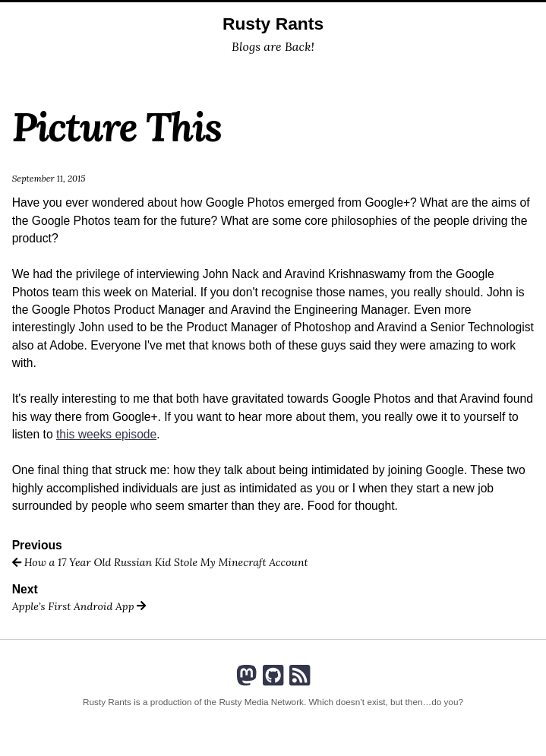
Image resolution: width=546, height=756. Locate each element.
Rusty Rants (273, 23)
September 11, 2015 (49, 178)
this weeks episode (106, 434)
